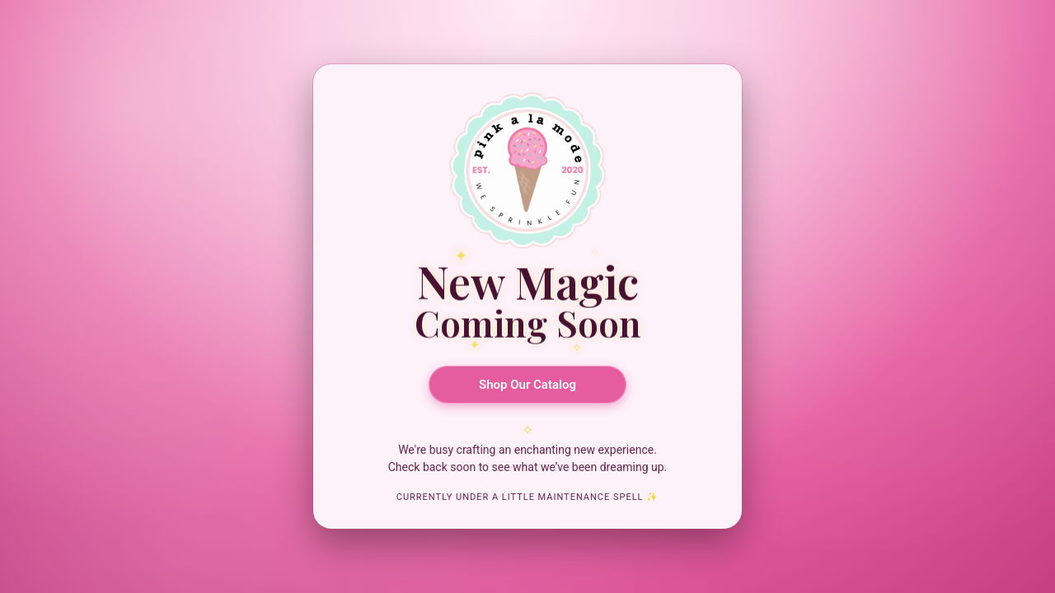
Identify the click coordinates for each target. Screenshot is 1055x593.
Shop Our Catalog (527, 384)
